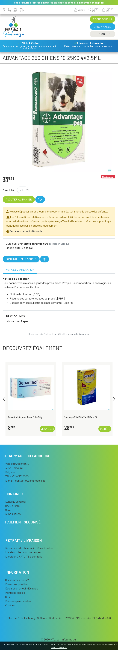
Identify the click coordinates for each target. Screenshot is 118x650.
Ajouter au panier (19, 199)
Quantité (8, 190)
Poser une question (16, 584)
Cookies (10, 605)
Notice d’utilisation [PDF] (25, 294)
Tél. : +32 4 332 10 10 (17, 476)
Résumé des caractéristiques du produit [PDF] (37, 298)
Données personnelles (18, 601)
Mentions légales (15, 592)
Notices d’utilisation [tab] (19, 269)
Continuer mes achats (21, 259)
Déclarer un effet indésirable (25, 231)
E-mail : (25, 480)
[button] (4, 399)
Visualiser (47, 428)
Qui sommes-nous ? (17, 580)
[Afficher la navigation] (102, 34)
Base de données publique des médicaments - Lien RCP (42, 302)
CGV (7, 596)
